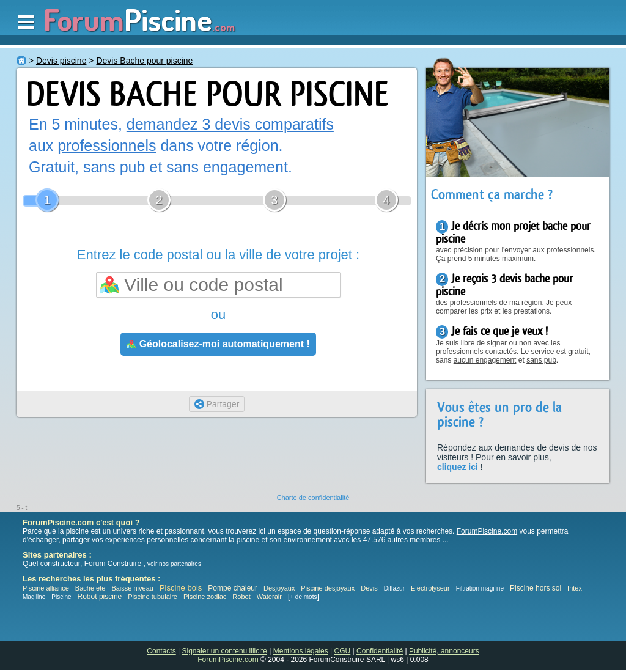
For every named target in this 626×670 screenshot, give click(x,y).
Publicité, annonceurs (444, 651)
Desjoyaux (279, 588)
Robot (241, 596)
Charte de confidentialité (313, 497)
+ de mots (303, 597)
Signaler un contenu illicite (224, 651)
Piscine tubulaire (152, 596)
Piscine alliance (46, 588)
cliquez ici (457, 467)
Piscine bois (181, 587)
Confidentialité (379, 651)
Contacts (161, 651)
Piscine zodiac (204, 596)
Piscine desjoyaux (328, 588)
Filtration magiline (480, 588)
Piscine (61, 597)
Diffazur (394, 588)
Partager (217, 404)
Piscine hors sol (535, 588)
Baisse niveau (132, 588)
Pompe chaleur (233, 588)
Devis (369, 588)
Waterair (269, 596)
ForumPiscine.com (487, 531)
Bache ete (90, 588)
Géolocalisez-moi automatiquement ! (218, 344)
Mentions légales (300, 651)
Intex (574, 588)
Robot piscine (100, 596)
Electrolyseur (430, 588)
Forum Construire (112, 563)
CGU (342, 651)
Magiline (34, 597)
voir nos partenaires (174, 564)
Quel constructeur (51, 563)
